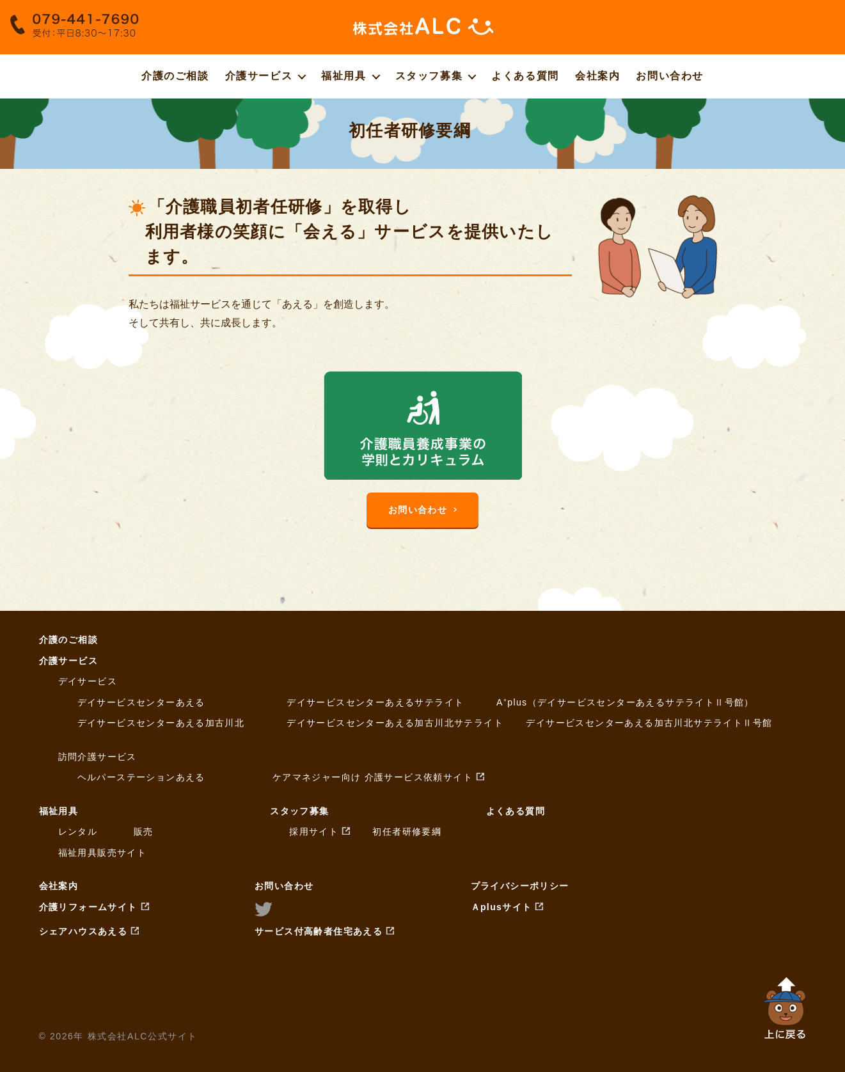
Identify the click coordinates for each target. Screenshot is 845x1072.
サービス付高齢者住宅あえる (319, 931)
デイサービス (87, 681)
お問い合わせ (670, 75)
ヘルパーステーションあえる (141, 777)
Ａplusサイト (501, 907)
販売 (144, 831)
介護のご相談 (175, 75)
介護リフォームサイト (88, 907)
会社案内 (597, 75)
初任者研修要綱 (406, 831)
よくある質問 (525, 75)
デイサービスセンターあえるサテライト (375, 702)
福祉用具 (343, 75)
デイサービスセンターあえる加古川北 (161, 723)
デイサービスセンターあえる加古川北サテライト (395, 723)
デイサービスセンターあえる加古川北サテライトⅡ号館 (649, 723)
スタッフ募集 (429, 75)
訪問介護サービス (97, 757)
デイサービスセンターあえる (141, 702)
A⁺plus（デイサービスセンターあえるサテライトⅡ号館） (625, 702)
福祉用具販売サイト (102, 852)
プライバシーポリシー (520, 886)
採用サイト (313, 831)
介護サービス (259, 75)
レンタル (78, 831)
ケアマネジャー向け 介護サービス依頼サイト (372, 777)
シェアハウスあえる (83, 931)
